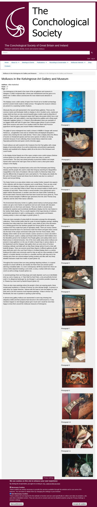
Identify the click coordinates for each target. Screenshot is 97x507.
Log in (93, 58)
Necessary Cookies (18, 487)
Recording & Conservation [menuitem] (58, 63)
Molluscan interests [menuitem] (78, 63)
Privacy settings (48, 478)
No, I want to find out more (51, 484)
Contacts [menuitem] (7, 66)
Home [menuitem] (6, 62)
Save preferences (17, 504)
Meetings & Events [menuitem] (28, 62)
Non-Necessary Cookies (19, 494)
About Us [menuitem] (15, 63)
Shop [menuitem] (89, 62)
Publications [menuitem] (41, 63)
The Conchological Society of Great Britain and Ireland (36, 45)
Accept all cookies (79, 504)
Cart (88, 58)
